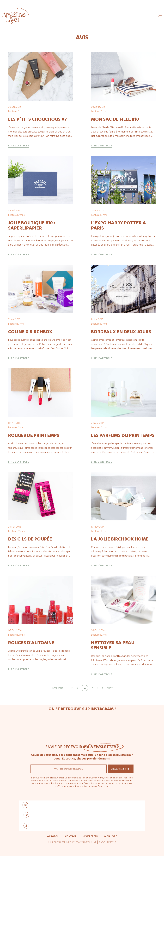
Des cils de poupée (30, 605)
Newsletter (90, 916)
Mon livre (110, 916)
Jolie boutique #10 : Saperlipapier (31, 252)
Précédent (57, 767)
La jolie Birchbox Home (119, 605)
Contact (70, 916)
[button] (159, 16)
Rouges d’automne (31, 722)
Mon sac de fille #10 (115, 132)
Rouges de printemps (33, 488)
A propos (53, 916)
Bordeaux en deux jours (121, 371)
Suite (110, 767)
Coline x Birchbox (30, 371)
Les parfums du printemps (122, 488)
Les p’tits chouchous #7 (37, 132)
